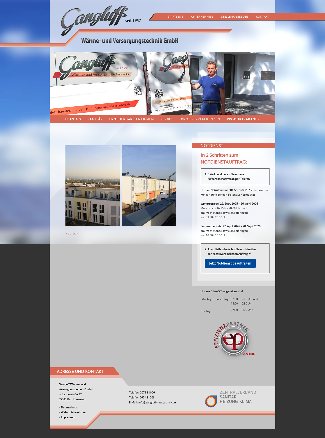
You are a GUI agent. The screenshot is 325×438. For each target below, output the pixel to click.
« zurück (71, 233)
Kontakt (262, 16)
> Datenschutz (68, 407)
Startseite (175, 16)
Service (167, 119)
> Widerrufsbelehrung (72, 412)
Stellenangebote (234, 16)
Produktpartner (243, 119)
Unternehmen (202, 16)
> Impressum (67, 417)
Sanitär (95, 119)
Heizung (73, 119)
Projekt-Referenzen (200, 119)
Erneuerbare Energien (131, 119)
